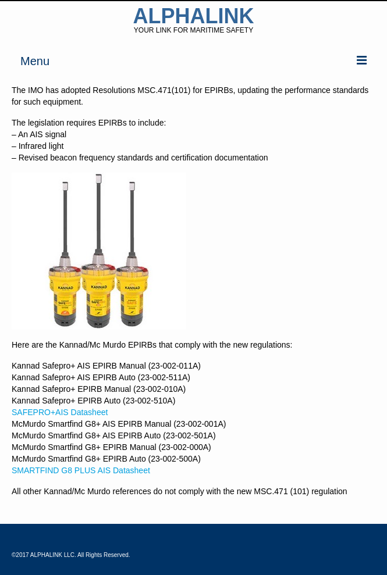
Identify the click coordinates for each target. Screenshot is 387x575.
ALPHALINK (193, 16)
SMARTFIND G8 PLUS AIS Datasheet (81, 470)
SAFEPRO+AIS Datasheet (60, 412)
